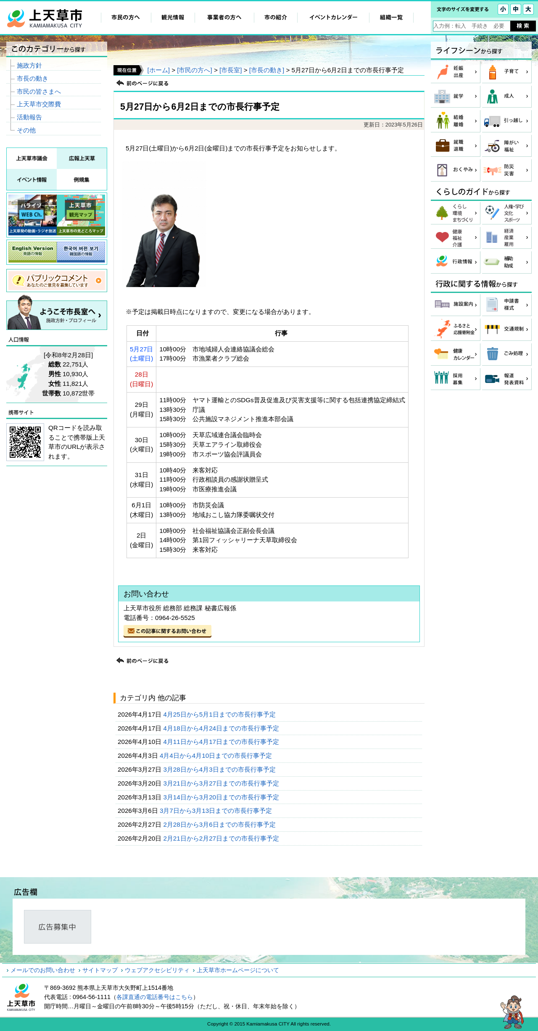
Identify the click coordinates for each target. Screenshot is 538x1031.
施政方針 (29, 65)
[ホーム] (158, 70)
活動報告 (29, 117)
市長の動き (32, 78)
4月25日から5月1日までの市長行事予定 (220, 714)
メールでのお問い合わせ (43, 970)
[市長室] (230, 70)
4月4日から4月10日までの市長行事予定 (217, 755)
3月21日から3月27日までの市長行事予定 (222, 783)
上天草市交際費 (39, 104)
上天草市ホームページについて (238, 970)
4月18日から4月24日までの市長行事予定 (222, 728)
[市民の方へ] (194, 70)
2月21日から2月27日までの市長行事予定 (222, 838)
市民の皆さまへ (39, 91)
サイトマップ (100, 970)
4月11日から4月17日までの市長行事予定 (222, 741)
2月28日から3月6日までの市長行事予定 (220, 824)
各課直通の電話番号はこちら (154, 997)
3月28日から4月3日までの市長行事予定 (220, 769)
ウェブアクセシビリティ (157, 970)
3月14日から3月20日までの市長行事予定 (222, 797)
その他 (26, 130)
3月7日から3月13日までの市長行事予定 (217, 810)
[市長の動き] (266, 70)
